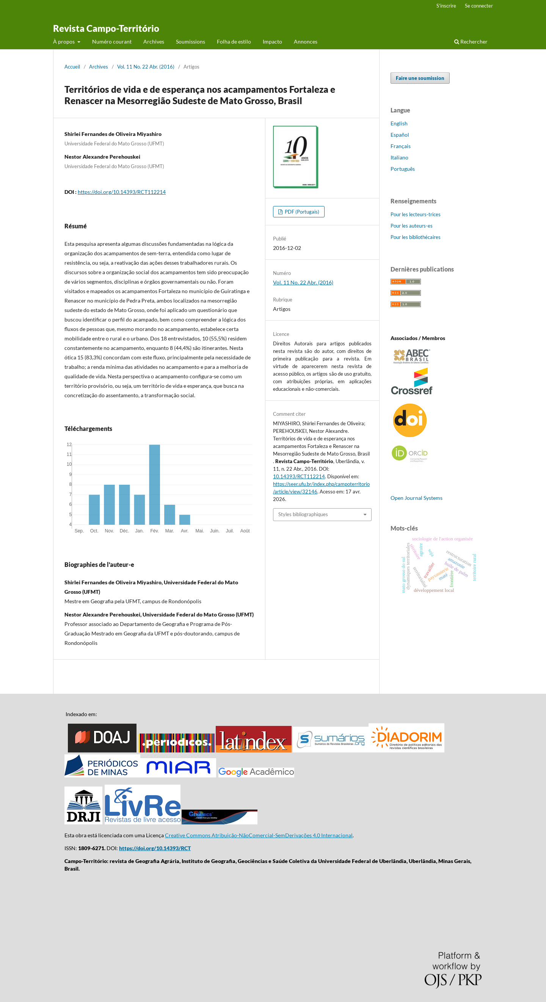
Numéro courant (112, 41)
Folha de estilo (234, 41)
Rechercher (471, 41)
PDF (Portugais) (301, 212)
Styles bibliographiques (303, 514)
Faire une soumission (420, 78)
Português (403, 168)
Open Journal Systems (416, 498)
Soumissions (190, 41)
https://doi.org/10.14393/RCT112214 (122, 192)
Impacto (272, 41)
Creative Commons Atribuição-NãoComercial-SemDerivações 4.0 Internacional (259, 835)
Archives (153, 41)
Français (401, 146)
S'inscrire (446, 6)
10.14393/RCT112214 (299, 476)
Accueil (72, 67)
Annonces (305, 41)
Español (400, 134)
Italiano (399, 157)
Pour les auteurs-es (412, 226)
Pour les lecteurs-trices (416, 214)
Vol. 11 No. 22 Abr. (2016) (145, 67)
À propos (64, 41)
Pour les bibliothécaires (416, 237)
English (399, 123)
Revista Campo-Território (106, 28)
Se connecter (479, 6)
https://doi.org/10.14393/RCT (155, 848)
